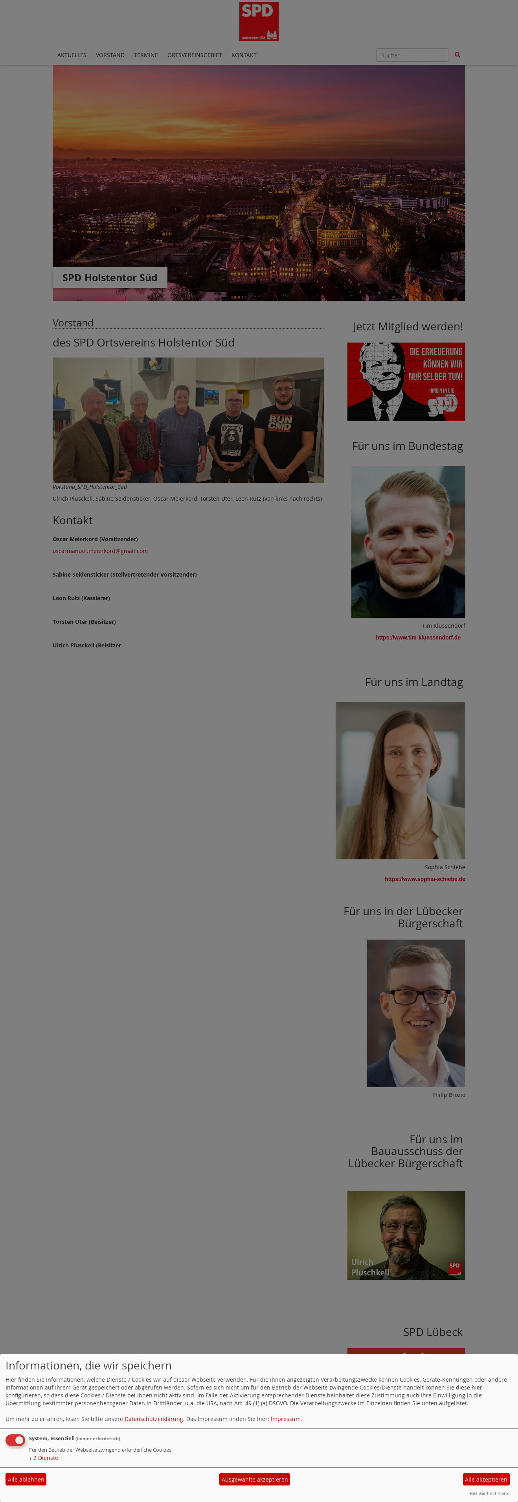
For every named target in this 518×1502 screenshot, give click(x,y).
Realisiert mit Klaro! (489, 1493)
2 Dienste (43, 1457)
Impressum (286, 1419)
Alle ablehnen (26, 1479)
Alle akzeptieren (486, 1479)
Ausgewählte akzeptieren (255, 1479)
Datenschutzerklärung (154, 1419)
